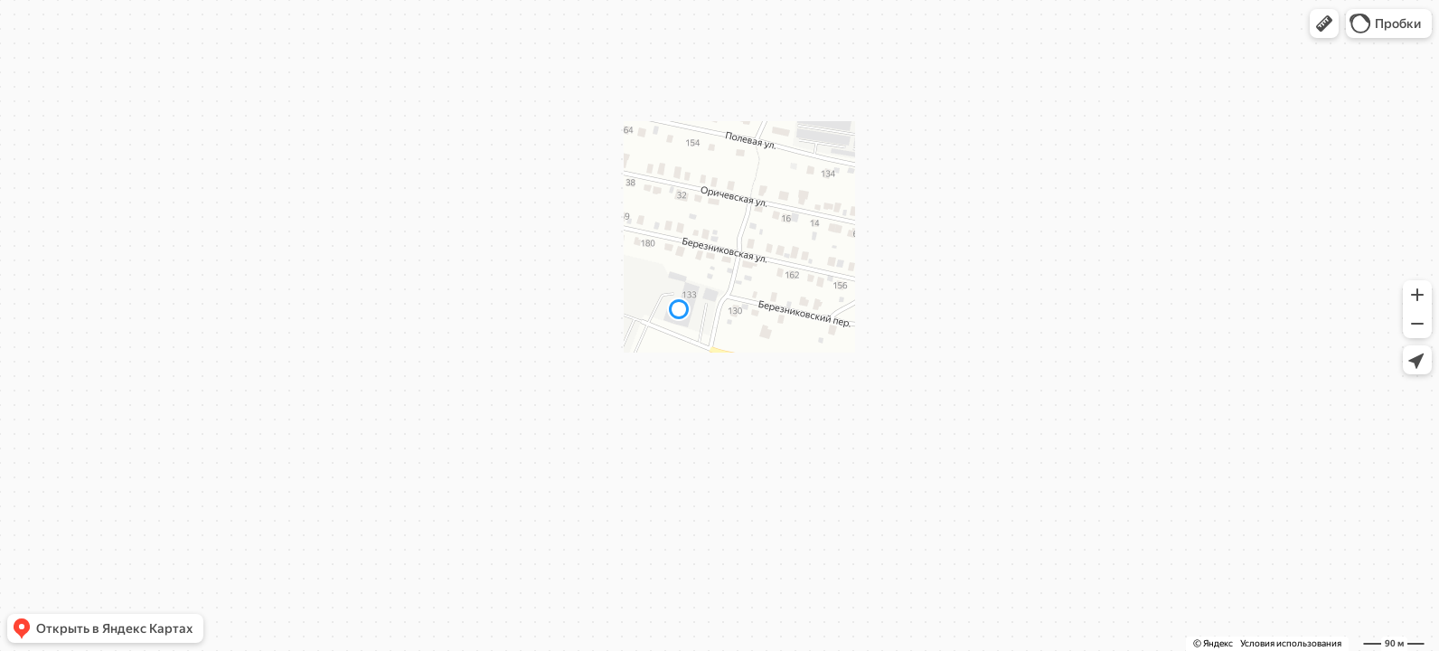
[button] (1324, 23)
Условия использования (1290, 643)
